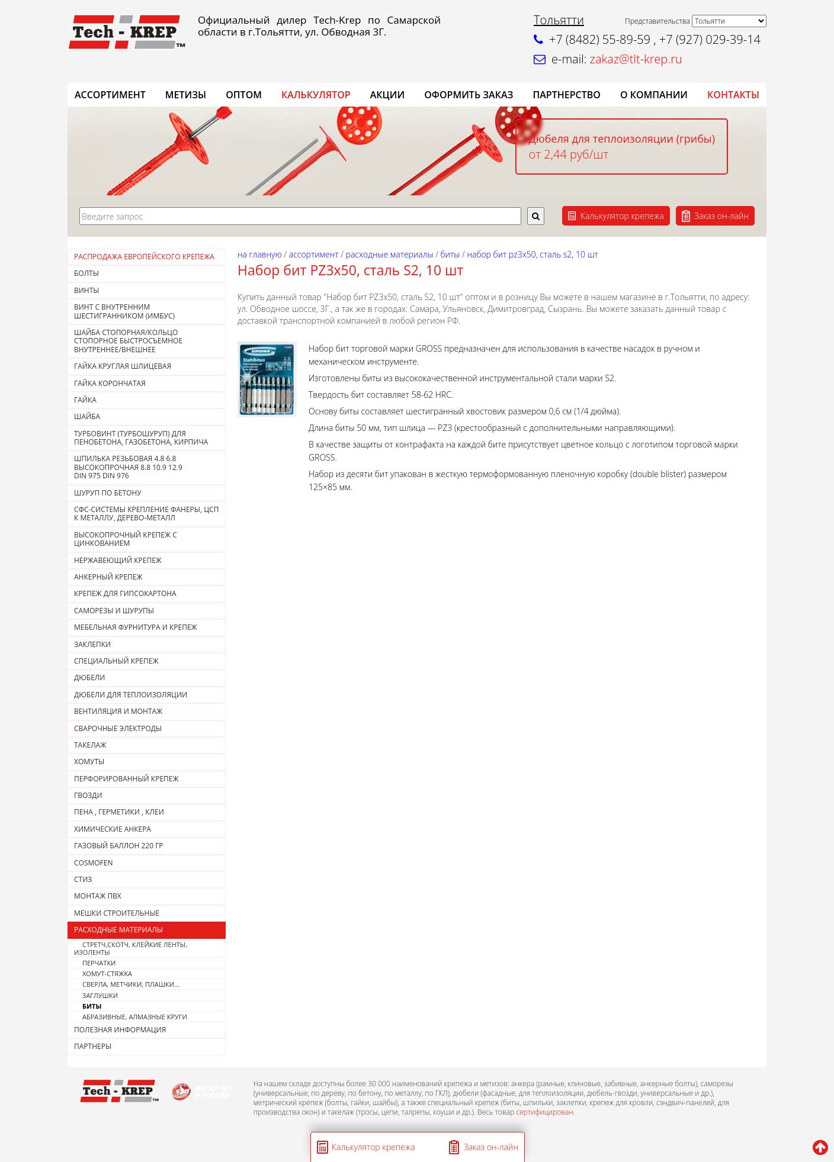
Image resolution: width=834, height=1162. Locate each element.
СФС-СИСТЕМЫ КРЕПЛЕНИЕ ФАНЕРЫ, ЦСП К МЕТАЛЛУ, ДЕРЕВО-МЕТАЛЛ (146, 513)
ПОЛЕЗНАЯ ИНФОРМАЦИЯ (120, 1030)
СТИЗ (83, 879)
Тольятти (559, 20)
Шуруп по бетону (108, 493)
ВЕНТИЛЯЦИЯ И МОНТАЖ (118, 711)
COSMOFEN (93, 863)
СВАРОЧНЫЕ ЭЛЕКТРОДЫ (118, 728)
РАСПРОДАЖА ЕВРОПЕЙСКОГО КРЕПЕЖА (144, 257)
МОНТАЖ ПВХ (97, 896)
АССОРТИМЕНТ (110, 94)
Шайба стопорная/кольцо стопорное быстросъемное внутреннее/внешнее (128, 341)
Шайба (87, 416)
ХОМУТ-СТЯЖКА (107, 973)
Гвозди (88, 795)
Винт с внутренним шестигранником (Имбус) (124, 311)
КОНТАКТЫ (733, 94)
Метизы (185, 94)
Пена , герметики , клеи (119, 812)
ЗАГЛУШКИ (100, 995)
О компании (654, 94)
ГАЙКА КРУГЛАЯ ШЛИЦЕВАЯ (122, 366)
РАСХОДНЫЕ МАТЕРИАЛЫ (118, 930)
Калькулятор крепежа (622, 215)
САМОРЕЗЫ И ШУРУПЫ (114, 611)
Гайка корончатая (110, 383)
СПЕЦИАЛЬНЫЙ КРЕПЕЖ (116, 661)
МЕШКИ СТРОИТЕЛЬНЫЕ (116, 913)
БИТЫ (91, 1006)
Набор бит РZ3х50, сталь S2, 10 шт (532, 254)
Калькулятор (316, 94)
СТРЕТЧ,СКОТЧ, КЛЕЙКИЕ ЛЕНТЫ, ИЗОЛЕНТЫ (130, 948)
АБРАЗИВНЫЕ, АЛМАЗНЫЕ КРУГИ (134, 1016)
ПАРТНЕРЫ (92, 1046)
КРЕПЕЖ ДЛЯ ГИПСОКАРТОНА (125, 593)
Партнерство (566, 94)
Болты (86, 273)
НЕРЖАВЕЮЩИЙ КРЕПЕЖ (118, 560)
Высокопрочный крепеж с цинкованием (125, 539)
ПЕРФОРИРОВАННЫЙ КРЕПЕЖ (126, 779)
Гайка (85, 400)
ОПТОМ (244, 94)
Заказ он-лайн (721, 215)
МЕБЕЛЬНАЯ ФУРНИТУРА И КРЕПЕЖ (135, 627)
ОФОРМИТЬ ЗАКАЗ (468, 94)
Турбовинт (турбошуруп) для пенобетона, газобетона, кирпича (141, 438)
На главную (260, 254)
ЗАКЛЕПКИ (92, 644)
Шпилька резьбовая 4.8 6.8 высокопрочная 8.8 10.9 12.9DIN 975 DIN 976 (128, 467)
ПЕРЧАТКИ (99, 962)
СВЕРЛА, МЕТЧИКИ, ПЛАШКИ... (130, 984)
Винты (87, 290)
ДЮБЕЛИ (89, 677)
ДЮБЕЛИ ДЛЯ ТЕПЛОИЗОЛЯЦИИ (130, 695)
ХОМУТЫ (89, 762)
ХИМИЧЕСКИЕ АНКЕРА (112, 829)
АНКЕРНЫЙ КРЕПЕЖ (108, 577)
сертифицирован (544, 1112)
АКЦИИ (387, 94)
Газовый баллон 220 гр (118, 846)
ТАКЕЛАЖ (90, 745)
